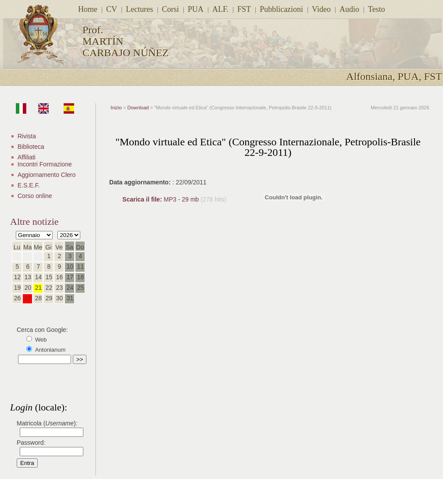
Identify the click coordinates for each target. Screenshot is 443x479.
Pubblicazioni (281, 9)
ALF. (220, 9)
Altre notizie (34, 221)
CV (111, 9)
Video (321, 9)
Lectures (139, 9)
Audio (349, 9)
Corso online (35, 195)
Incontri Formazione (45, 164)
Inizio (116, 107)
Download (138, 107)
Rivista (27, 136)
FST (244, 9)
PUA (196, 9)
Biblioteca (31, 146)
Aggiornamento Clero (46, 174)
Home (87, 9)
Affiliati (27, 157)
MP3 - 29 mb (161, 199)
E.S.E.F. (29, 185)
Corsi (170, 9)
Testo (376, 9)
